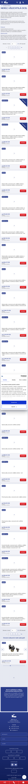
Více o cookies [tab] (22, 379)
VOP (15, 777)
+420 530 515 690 (14, 726)
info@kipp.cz (14, 730)
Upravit (14, 406)
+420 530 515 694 (14, 728)
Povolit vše (14, 402)
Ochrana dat (11, 779)
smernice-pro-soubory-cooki (20, 779)
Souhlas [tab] (5, 379)
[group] (14, 652)
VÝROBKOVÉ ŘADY (7, 5)
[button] (3, 665)
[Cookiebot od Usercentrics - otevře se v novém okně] (20, 376)
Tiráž (12, 777)
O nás (3, 739)
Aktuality (4, 734)
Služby (4, 743)
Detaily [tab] (13, 379)
